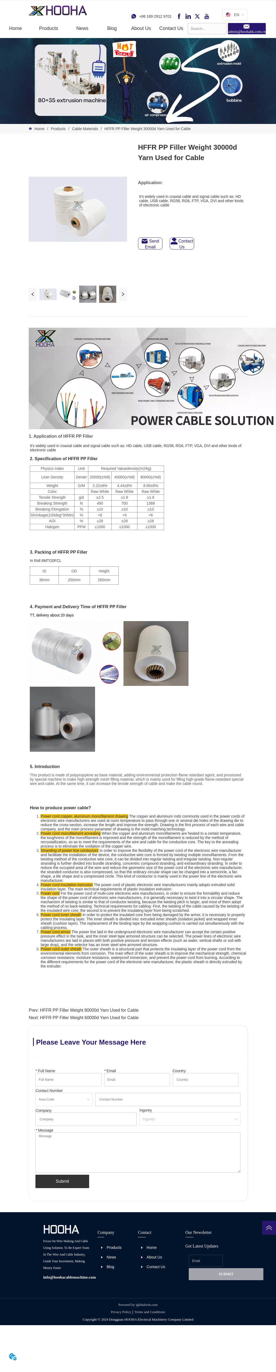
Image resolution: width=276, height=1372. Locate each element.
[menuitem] (49, 28)
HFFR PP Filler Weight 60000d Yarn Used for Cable (89, 1017)
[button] (49, 28)
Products (58, 129)
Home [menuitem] (15, 28)
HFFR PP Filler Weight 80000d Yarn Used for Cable (89, 1010)
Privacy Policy (121, 1312)
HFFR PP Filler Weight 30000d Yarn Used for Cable (147, 129)
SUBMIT (226, 1274)
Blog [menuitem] (112, 28)
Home (39, 129)
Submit (62, 1181)
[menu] (94, 28)
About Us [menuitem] (141, 28)
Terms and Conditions (150, 1312)
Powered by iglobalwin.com (138, 1305)
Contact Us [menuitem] (171, 28)
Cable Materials (85, 129)
